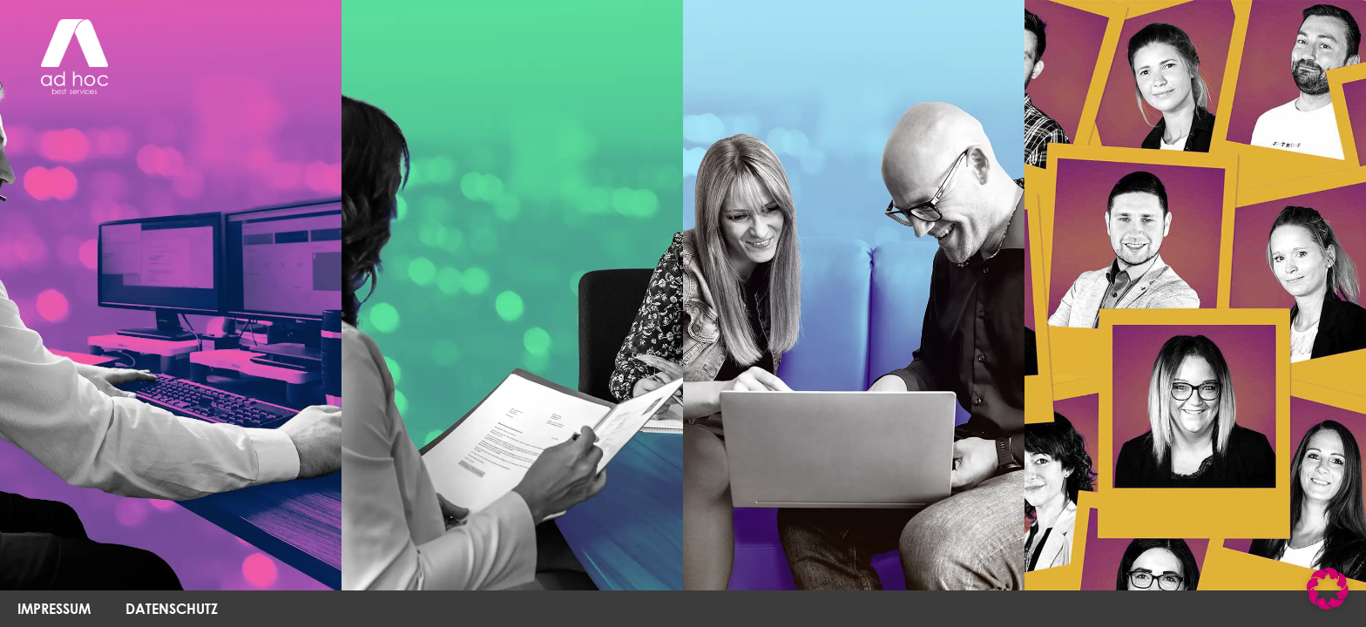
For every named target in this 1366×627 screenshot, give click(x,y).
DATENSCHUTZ (171, 608)
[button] (1327, 588)
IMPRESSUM (54, 608)
